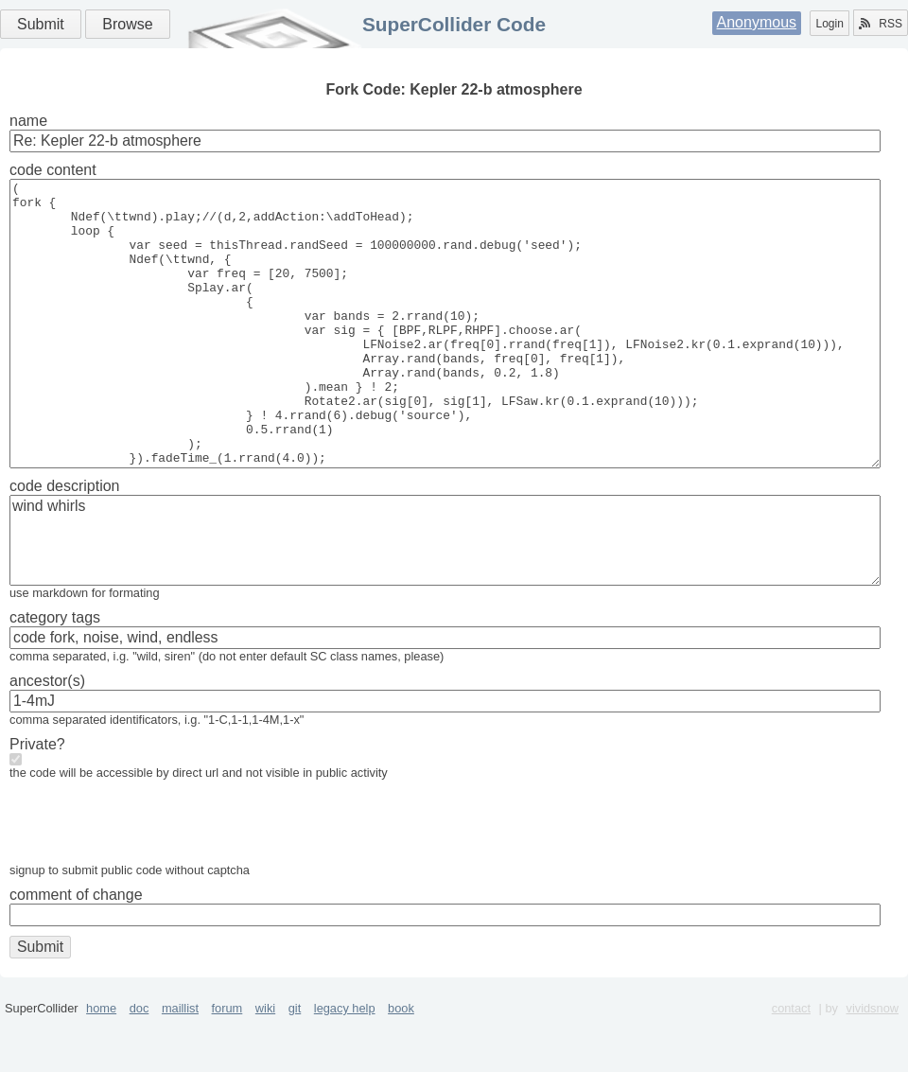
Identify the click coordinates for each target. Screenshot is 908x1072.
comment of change (76, 951)
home (101, 1065)
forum (227, 1065)
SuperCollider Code (454, 24)
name (28, 121)
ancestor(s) (47, 737)
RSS (880, 23)
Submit (40, 24)
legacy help (344, 1065)
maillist (180, 1065)
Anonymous (757, 22)
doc (139, 1065)
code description (64, 543)
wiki (265, 1065)
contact (791, 1065)
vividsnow (873, 1065)
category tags (54, 674)
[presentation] (153, 883)
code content (52, 170)
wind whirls (445, 597)
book (401, 1065)
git (295, 1065)
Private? (37, 801)
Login (829, 23)
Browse (127, 24)
